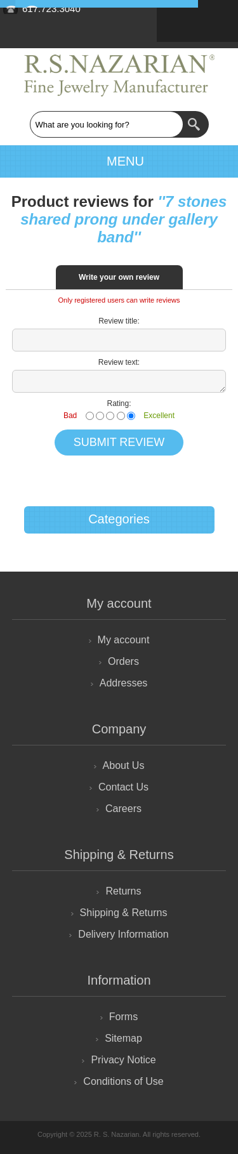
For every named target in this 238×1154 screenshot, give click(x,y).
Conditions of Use (123, 1081)
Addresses (124, 683)
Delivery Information (123, 934)
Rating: (119, 403)
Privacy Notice (123, 1059)
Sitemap (123, 1038)
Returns (123, 891)
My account (124, 639)
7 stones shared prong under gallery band (123, 219)
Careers (123, 808)
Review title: (119, 321)
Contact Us (123, 787)
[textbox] (106, 124)
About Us (124, 765)
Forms (123, 1016)
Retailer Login (214, 18)
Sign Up (181, 18)
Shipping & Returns (124, 912)
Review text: (119, 362)
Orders (123, 661)
